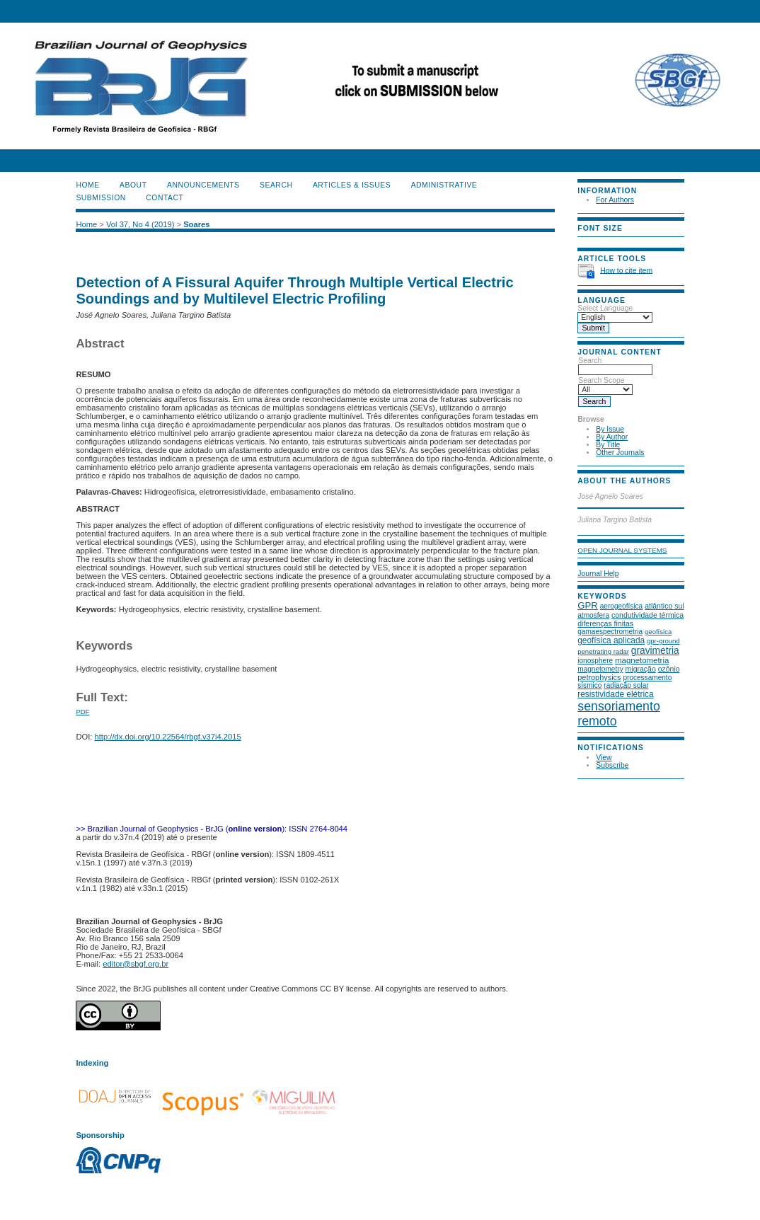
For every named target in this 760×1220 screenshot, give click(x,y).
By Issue (610, 429)
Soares (196, 224)
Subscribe (612, 765)
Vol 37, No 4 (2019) (140, 224)
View (603, 757)
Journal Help (597, 573)
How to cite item (626, 270)
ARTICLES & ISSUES (352, 185)
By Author (612, 437)
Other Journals (620, 452)
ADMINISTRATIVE (444, 185)
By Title (608, 445)
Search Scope (605, 384)
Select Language (605, 308)
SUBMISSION (100, 198)
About (133, 185)
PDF (82, 711)
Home (87, 185)
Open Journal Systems (622, 550)
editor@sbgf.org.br (135, 964)
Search (615, 365)
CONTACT (164, 198)
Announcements (203, 185)
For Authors (615, 200)
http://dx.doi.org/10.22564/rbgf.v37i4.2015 (168, 736)
